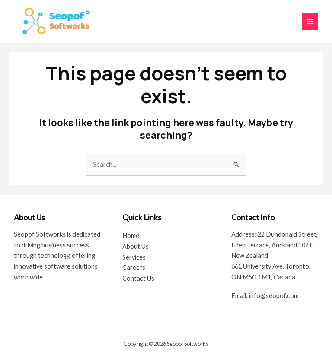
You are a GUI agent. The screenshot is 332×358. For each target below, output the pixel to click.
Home (130, 235)
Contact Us (138, 278)
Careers (133, 267)
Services (134, 257)
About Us (135, 246)
